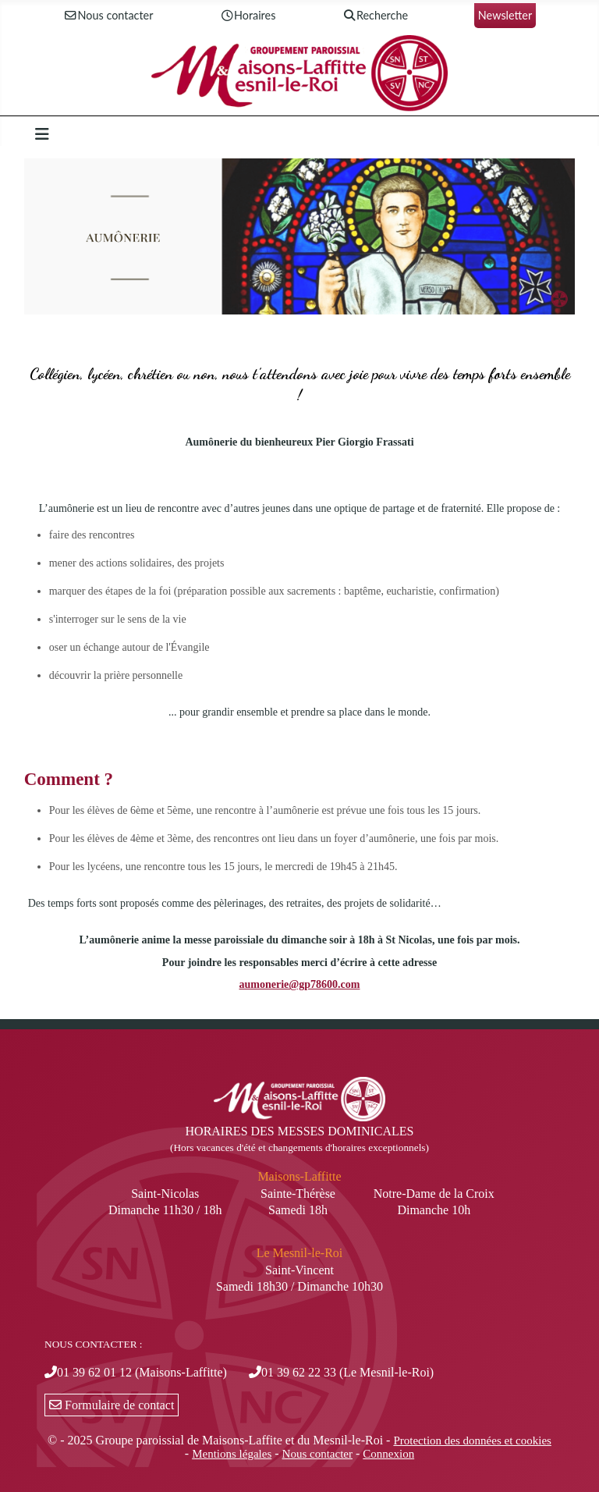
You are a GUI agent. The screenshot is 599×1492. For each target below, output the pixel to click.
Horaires (247, 16)
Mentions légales (231, 1454)
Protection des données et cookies (472, 1440)
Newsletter (505, 15)
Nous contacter (108, 16)
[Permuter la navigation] (42, 134)
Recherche (375, 16)
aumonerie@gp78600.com (299, 984)
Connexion (388, 1454)
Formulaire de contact (111, 1405)
